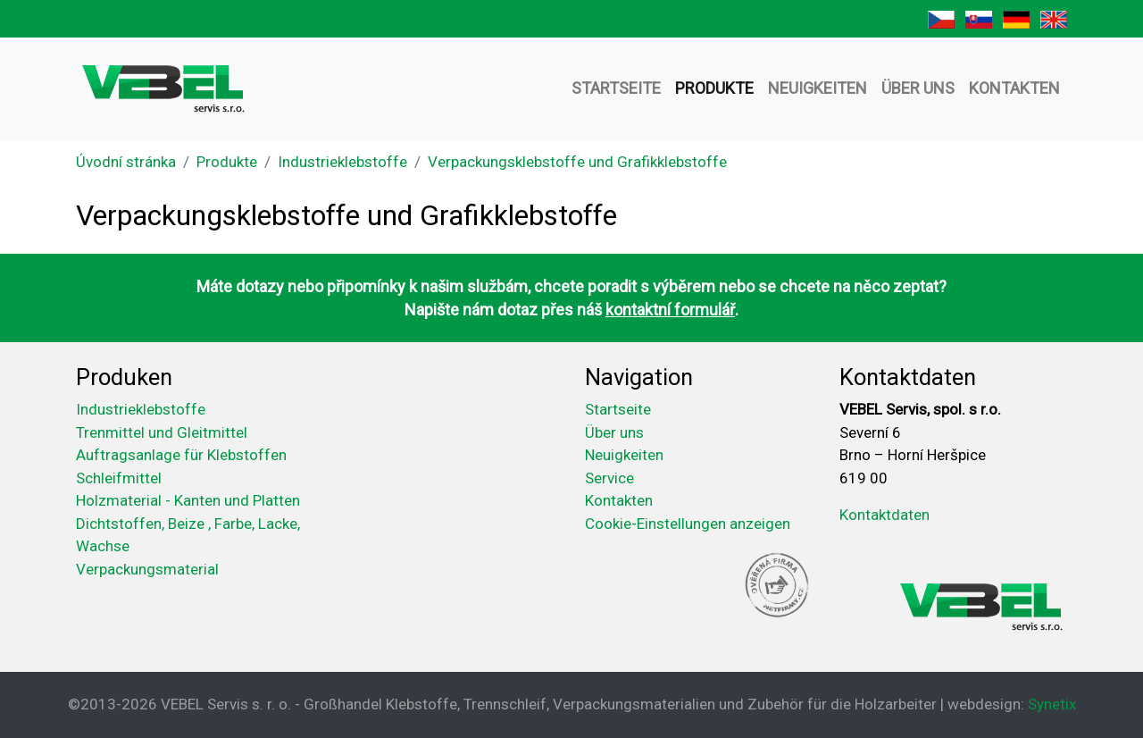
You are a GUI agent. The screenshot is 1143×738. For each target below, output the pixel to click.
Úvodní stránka (126, 162)
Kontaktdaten (884, 515)
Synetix (1052, 704)
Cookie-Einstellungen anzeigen (687, 524)
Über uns (918, 88)
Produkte (714, 88)
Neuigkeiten (817, 88)
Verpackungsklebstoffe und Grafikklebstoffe (577, 162)
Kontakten (1014, 88)
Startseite (616, 88)
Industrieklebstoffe (342, 162)
